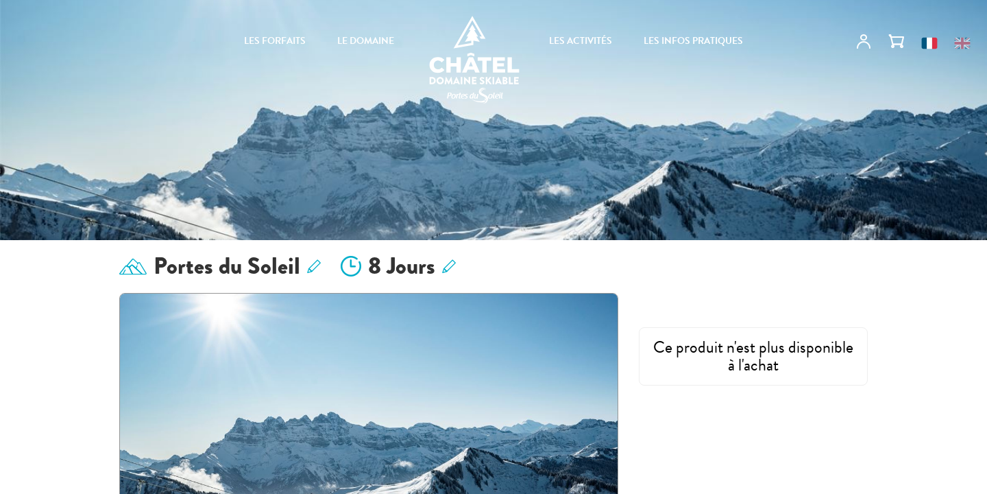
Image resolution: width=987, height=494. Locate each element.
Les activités (580, 41)
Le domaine (365, 41)
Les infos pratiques (693, 41)
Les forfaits (275, 41)
